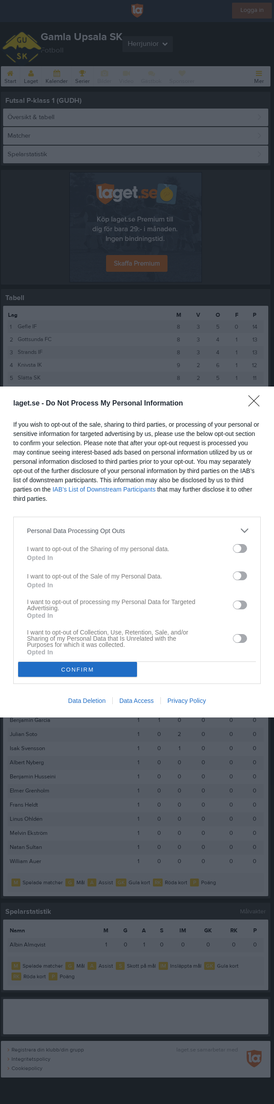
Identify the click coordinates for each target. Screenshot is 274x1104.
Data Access (136, 700)
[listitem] (137, 530)
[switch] (240, 548)
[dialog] (137, 552)
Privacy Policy (186, 700)
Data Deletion (87, 700)
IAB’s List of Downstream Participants (104, 489)
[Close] (256, 403)
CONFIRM (77, 669)
